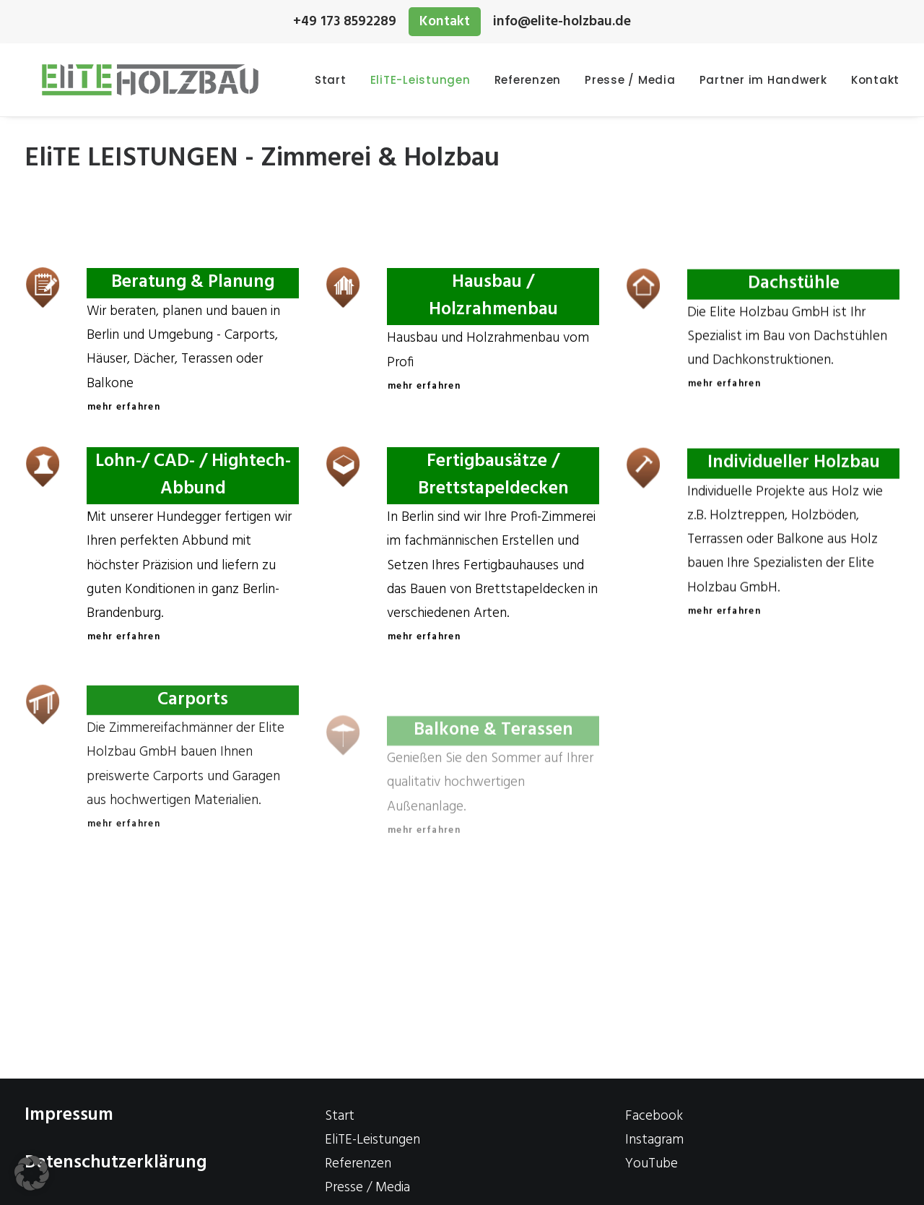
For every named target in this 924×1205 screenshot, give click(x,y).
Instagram (654, 1140)
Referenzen (528, 79)
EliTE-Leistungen (420, 79)
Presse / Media (630, 79)
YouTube (651, 1164)
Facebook (654, 1116)
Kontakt (444, 22)
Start (330, 79)
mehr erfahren (123, 407)
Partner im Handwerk (763, 79)
